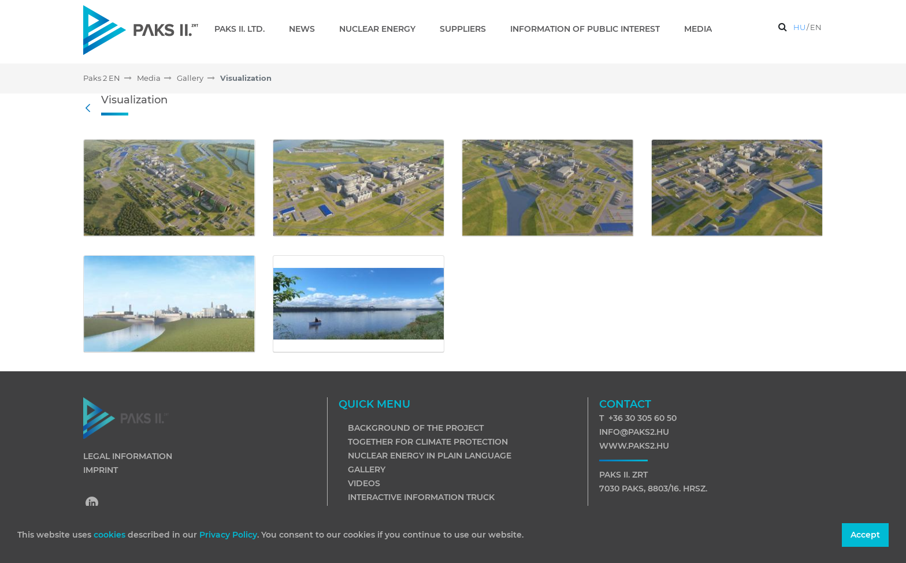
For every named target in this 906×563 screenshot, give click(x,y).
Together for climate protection (428, 442)
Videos (364, 483)
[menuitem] (244, 29)
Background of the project (416, 428)
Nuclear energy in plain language (429, 455)
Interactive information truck (421, 497)
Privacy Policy (228, 535)
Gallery (366, 469)
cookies (111, 535)
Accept (865, 535)
